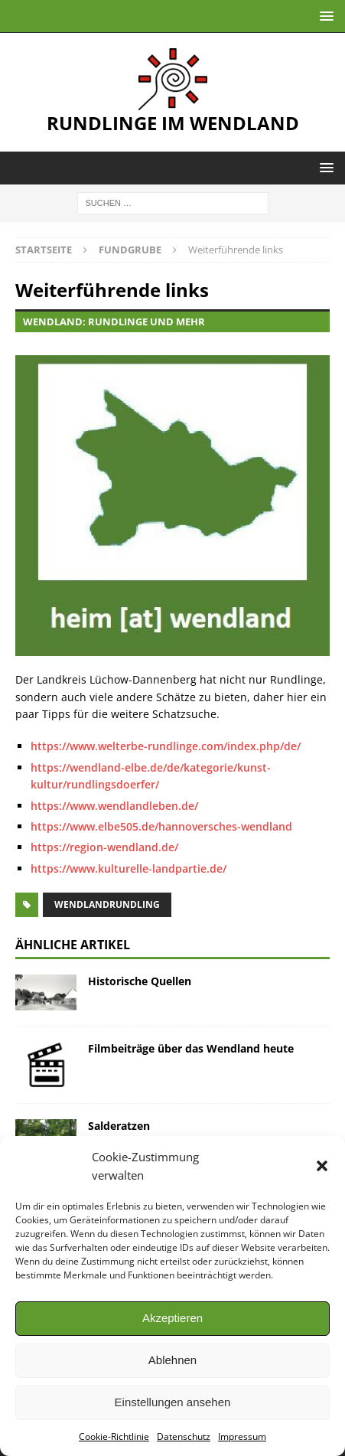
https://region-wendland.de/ (104, 847)
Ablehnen (172, 1359)
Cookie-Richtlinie (114, 1436)
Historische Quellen (139, 981)
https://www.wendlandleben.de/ (114, 805)
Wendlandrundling (107, 904)
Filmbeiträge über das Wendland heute (191, 1048)
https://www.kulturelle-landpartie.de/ (128, 868)
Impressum (242, 1436)
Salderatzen (119, 1125)
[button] (322, 1166)
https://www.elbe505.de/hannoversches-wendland (161, 826)
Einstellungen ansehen (173, 1402)
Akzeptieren (172, 1317)
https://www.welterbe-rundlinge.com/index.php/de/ (166, 746)
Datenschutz (183, 1436)
